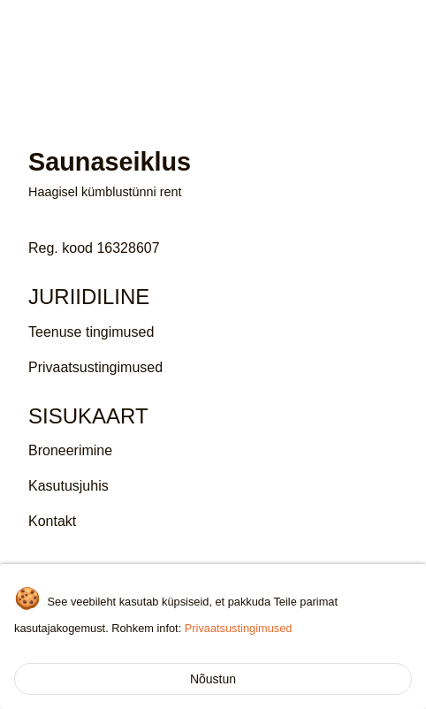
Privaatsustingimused (239, 628)
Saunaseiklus (80, 25)
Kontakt (52, 521)
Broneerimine (70, 450)
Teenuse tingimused (91, 331)
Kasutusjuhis (68, 485)
